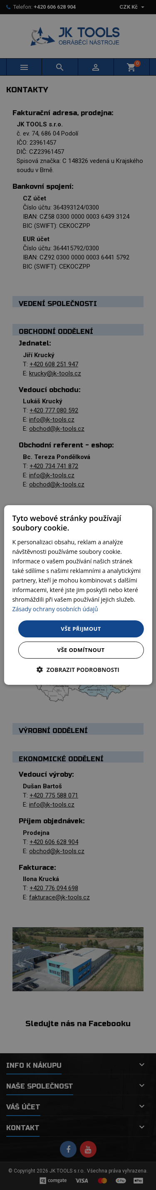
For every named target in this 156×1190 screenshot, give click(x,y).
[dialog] (78, 595)
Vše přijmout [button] (81, 628)
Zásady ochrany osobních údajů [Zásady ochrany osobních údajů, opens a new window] (55, 609)
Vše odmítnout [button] (81, 650)
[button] (78, 669)
